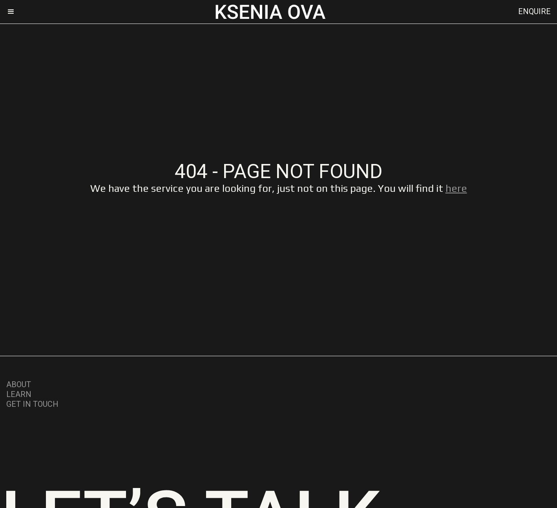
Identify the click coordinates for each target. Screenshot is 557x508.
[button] (14, 12)
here (456, 188)
